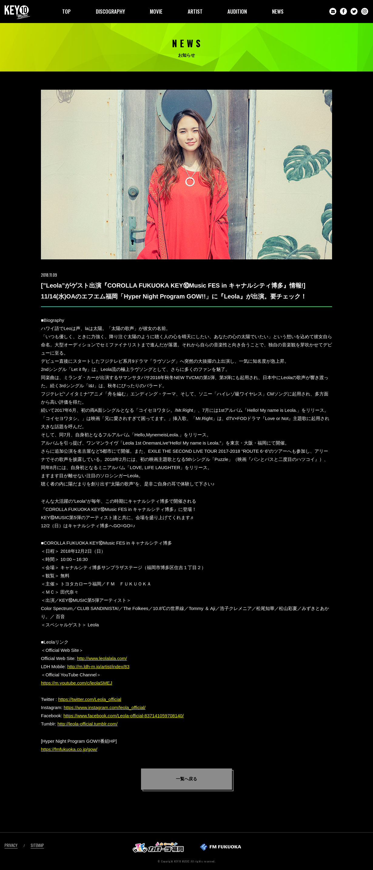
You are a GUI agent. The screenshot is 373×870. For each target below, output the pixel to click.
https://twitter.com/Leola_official (89, 699)
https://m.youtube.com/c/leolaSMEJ (76, 682)
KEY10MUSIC (17, 12)
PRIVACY (11, 845)
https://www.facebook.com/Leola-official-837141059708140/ (123, 715)
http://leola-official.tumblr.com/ (87, 723)
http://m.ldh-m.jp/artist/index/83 (98, 666)
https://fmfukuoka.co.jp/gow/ (69, 749)
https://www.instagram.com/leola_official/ (105, 707)
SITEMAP (37, 845)
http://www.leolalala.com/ (102, 658)
